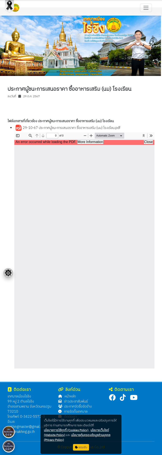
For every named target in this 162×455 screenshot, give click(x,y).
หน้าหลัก (67, 396)
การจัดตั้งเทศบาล (73, 411)
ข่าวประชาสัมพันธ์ (73, 401)
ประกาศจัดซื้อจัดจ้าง (75, 406)
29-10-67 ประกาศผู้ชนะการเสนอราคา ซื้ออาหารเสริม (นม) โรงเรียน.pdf (67, 128)
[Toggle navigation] (146, 8)
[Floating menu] (8, 273)
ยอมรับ (81, 447)
